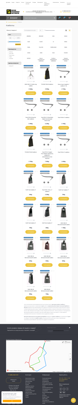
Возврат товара (45, 397)
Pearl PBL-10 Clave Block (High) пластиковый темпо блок (47, 119)
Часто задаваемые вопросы (46, 4)
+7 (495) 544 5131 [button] (13, 375)
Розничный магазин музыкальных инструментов (46, 380)
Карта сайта (44, 398)
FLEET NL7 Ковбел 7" (64, 190)
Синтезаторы (28, 389)
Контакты (62, 2)
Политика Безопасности (58, 330)
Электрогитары (28, 381)
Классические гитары (30, 378)
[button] (39, 11)
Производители (45, 400)
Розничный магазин (28, 3)
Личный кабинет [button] (68, 3)
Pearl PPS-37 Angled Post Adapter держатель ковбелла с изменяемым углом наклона (47, 155)
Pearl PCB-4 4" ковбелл (63, 152)
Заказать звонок (66, 12)
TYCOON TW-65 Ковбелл (47, 84)
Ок (12, 401)
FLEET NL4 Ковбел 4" (31, 190)
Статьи (22, 2)
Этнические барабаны (12, 22)
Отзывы (34, 2)
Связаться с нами (13, 380)
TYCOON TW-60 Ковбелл (31, 152)
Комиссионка (56, 2)
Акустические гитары (30, 379)
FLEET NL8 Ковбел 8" (31, 223)
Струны (27, 397)
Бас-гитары (27, 383)
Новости (18, 2)
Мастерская (40, 2)
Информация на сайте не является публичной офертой (64, 396)
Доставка (8, 2)
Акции (13, 2)
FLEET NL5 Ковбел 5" (47, 223)
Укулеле (27, 384)
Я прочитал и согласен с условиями (58, 331)
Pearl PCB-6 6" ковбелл (63, 117)
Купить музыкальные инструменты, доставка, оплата (47, 384)
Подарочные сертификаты (48, 401)
